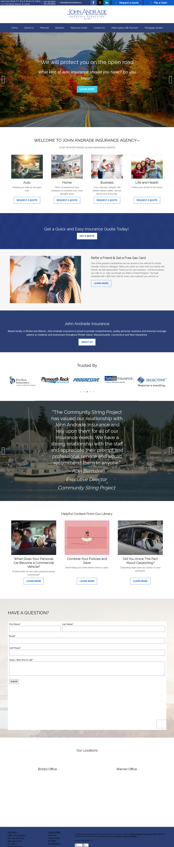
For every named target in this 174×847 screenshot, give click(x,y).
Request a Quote (127, 2)
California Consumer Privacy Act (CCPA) (142, 825)
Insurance (52, 826)
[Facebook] (93, 2)
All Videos (52, 832)
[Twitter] (100, 2)
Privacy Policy (79, 844)
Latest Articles (54, 829)
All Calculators (54, 835)
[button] (14, 28)
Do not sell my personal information (125, 827)
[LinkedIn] (107, 2)
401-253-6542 (48, 2)
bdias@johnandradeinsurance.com (71, 2)
